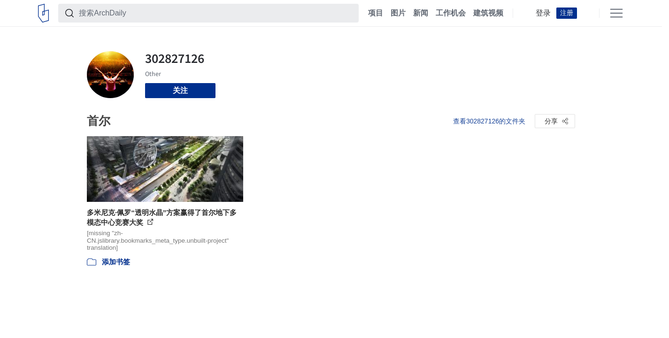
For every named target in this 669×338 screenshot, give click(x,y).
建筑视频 (488, 13)
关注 (180, 90)
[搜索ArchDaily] (216, 13)
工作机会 (451, 13)
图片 (398, 13)
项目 (375, 13)
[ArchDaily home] (43, 13)
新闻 (420, 13)
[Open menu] (616, 13)
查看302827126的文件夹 (489, 121)
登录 (543, 13)
